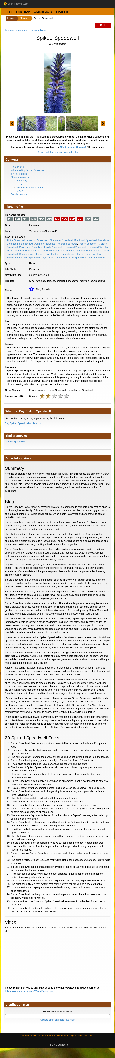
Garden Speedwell (15, 441)
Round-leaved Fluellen (31, 254)
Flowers (24, 18)
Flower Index (62, 12)
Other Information (20, 177)
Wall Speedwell (77, 257)
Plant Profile (17, 167)
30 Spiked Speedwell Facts (31, 187)
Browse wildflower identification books (57, 152)
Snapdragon (13, 257)
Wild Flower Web (16, 4)
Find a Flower (23, 12)
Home (9, 12)
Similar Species (19, 174)
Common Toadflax (45, 243)
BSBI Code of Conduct (73, 147)
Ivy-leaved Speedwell (75, 247)
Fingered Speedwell (66, 243)
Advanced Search (43, 12)
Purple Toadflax (94, 250)
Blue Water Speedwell (61, 240)
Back (103, 25)
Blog (19, 184)
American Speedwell (37, 240)
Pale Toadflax (32, 250)
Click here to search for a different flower (25, 30)
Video (20, 191)
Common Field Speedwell (20, 243)
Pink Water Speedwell (52, 250)
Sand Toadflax (52, 254)
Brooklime (103, 240)
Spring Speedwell (30, 257)
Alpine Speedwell (16, 240)
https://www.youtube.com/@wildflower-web (29, 991)
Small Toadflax (93, 254)
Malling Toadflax (15, 250)
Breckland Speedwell (85, 240)
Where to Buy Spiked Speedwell (28, 170)
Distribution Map (19, 194)
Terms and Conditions (57, 1045)
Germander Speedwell (31, 247)
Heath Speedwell (53, 247)
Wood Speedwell (96, 257)
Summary (22, 180)
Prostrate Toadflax (75, 250)
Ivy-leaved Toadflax (98, 247)
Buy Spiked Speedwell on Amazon (23, 423)
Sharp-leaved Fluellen (72, 254)
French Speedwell (88, 243)
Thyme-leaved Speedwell (54, 257)
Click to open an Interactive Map (57, 1019)
